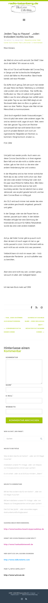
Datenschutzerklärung (29, 594)
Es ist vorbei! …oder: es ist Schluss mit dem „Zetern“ (23, 474)
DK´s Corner (31, 593)
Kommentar (12, 357)
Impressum (15, 594)
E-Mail (9, 396)
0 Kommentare (37, 43)
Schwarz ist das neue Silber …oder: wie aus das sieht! (34, 321)
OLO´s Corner (13, 43)
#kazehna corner (30, 40)
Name (8, 385)
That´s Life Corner (25, 43)
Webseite (11, 407)
